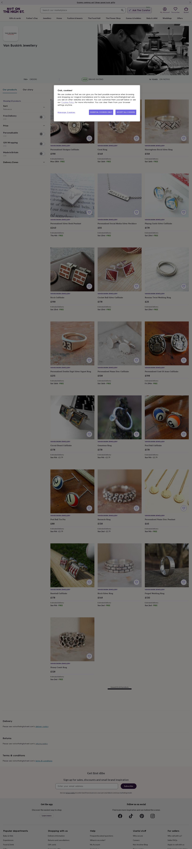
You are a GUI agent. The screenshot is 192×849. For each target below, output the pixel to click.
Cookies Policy (67, 102)
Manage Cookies (66, 112)
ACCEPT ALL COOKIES (126, 112)
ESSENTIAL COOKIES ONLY (101, 112)
